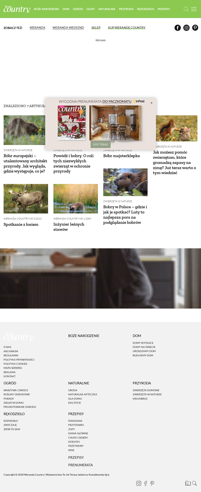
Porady (9, 394)
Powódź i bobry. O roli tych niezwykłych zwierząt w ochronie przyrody (73, 163)
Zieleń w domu (14, 398)
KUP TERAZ (100, 144)
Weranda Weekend (68, 27)
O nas (7, 342)
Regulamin (11, 351)
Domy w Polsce (143, 338)
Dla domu (75, 394)
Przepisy (164, 9)
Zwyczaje (10, 420)
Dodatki (74, 437)
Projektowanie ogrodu (20, 402)
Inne (71, 445)
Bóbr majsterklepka (121, 155)
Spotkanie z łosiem (21, 222)
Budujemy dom (143, 351)
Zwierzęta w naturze (18, 150)
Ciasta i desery (78, 433)
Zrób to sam (12, 425)
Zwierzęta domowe (146, 386)
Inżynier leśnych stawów (68, 224)
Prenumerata (80, 461)
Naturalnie (106, 9)
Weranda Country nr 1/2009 (72, 216)
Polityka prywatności (19, 355)
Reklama (10, 368)
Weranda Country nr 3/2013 (22, 216)
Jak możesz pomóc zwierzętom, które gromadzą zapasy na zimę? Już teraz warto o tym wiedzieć (174, 162)
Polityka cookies (15, 359)
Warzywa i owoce (16, 386)
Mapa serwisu (13, 363)
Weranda (37, 27)
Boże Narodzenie (46, 9)
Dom (66, 9)
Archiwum (11, 347)
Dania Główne (78, 429)
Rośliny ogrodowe (17, 390)
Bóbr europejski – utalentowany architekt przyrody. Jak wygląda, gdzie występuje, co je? (25, 163)
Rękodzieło (145, 9)
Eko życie (74, 398)
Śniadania (75, 416)
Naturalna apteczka (82, 390)
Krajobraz (140, 394)
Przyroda (126, 9)
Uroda (72, 386)
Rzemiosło (11, 416)
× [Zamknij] (151, 102)
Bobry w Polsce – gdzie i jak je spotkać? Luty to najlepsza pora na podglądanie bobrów (125, 212)
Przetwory (76, 441)
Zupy (71, 425)
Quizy (90, 9)
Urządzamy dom (144, 346)
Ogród (78, 9)
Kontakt (10, 372)
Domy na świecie (144, 342)
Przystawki (76, 420)
